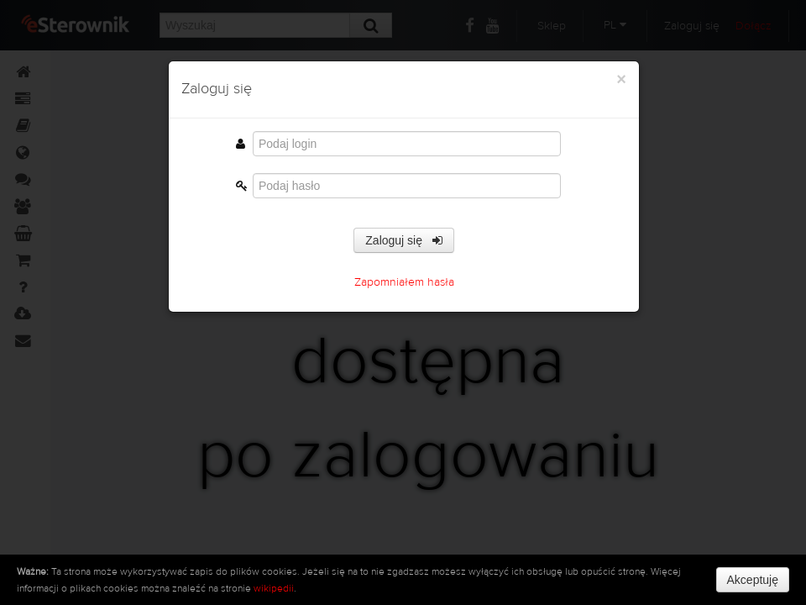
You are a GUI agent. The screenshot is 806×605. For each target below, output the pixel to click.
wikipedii (274, 588)
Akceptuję (752, 580)
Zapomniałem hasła (404, 282)
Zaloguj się (403, 240)
